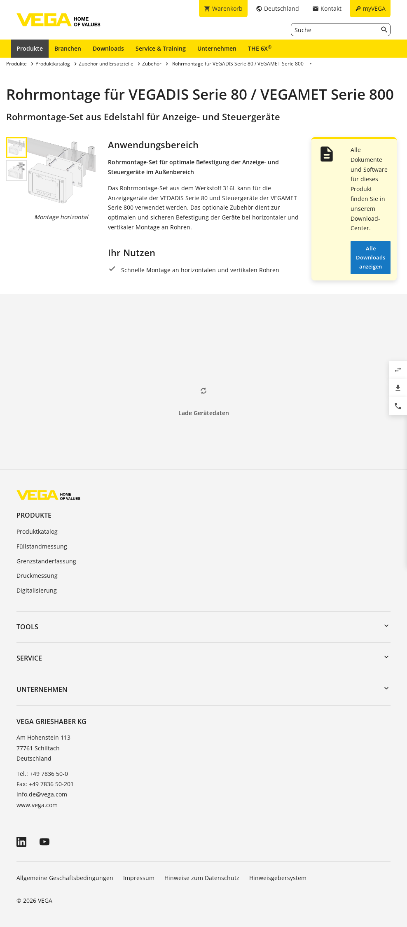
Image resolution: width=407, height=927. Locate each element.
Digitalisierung (36, 590)
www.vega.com (37, 805)
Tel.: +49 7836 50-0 (42, 774)
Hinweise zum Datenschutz (201, 878)
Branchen (67, 48)
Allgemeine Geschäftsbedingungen (64, 878)
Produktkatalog (37, 531)
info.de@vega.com (41, 794)
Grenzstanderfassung (46, 561)
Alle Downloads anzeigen (370, 257)
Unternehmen (216, 48)
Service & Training (161, 48)
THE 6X (259, 48)
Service (29, 658)
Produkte (29, 48)
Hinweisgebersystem (277, 878)
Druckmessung (37, 575)
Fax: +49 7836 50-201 (45, 784)
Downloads (108, 48)
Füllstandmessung (41, 546)
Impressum (138, 878)
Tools (27, 626)
